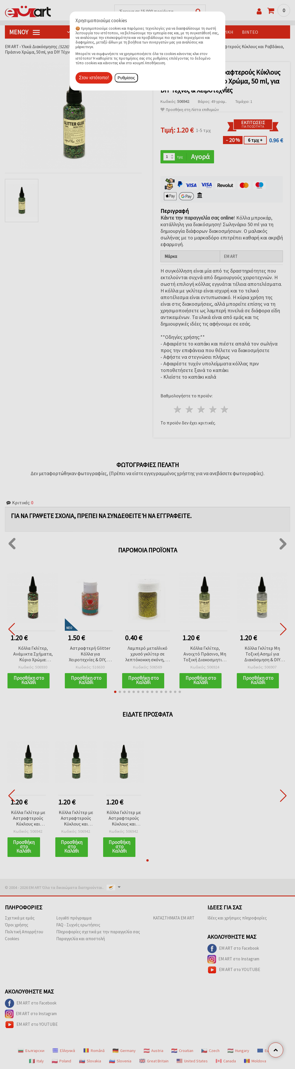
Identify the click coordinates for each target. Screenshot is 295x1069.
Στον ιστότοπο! (94, 77)
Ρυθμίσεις (126, 77)
